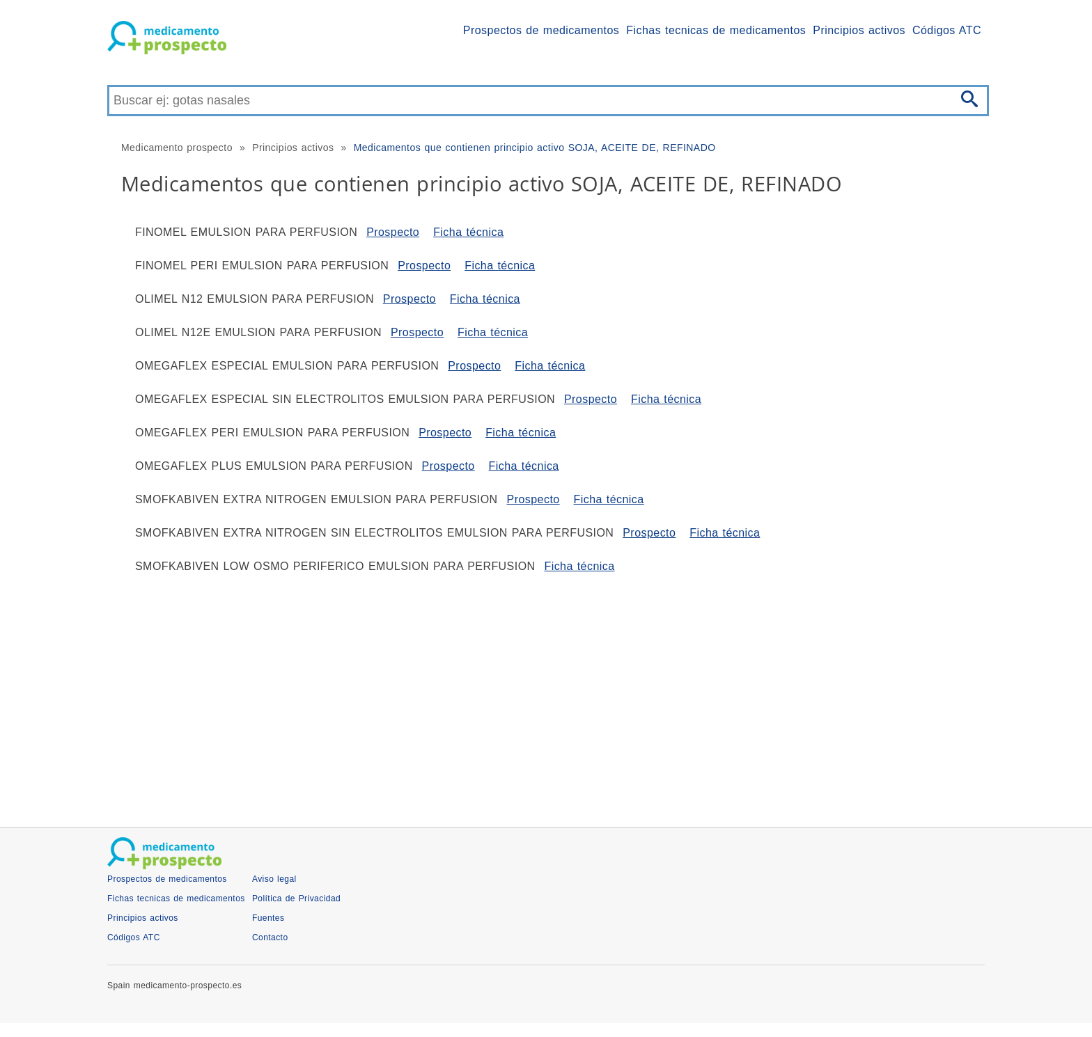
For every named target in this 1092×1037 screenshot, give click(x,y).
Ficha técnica (468, 232)
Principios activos (859, 30)
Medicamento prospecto (177, 147)
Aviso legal (274, 879)
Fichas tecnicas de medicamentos (716, 30)
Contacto (270, 937)
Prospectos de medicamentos (541, 30)
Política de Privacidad (296, 898)
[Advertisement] (525, 694)
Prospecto (392, 232)
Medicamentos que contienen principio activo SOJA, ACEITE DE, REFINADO (535, 147)
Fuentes (268, 918)
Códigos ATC (946, 30)
